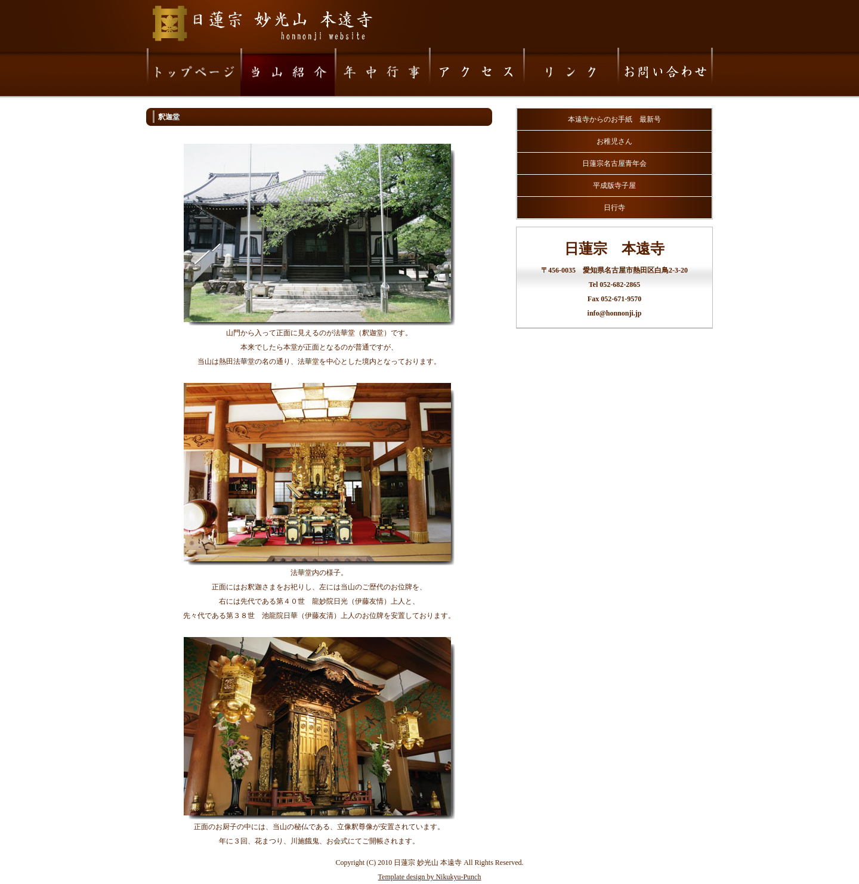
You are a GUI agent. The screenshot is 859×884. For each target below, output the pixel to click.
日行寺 (614, 207)
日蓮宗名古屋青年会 (614, 163)
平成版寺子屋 (614, 185)
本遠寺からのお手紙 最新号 (614, 119)
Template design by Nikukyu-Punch (429, 877)
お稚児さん (614, 141)
